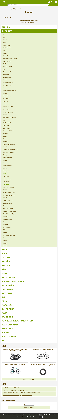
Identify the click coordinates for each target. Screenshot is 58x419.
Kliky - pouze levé (8, 208)
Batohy (5, 155)
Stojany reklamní (7, 66)
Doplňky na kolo (8, 277)
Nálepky (5, 216)
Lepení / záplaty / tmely (9, 90)
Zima (3, 341)
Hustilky (5, 160)
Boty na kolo (7, 293)
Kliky (4, 42)
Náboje (5, 93)
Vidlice (5, 104)
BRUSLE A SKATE (7, 329)
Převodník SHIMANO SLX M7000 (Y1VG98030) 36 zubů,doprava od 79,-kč (43, 365)
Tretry (4, 69)
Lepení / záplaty (7, 165)
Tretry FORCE (6, 125)
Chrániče (5, 80)
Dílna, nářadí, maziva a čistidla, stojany (17, 321)
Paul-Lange (6, 257)
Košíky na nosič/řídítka (9, 211)
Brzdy (4, 34)
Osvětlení (5, 224)
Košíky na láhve (7, 48)
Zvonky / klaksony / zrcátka (10, 149)
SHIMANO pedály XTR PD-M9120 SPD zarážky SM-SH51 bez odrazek (15, 350)
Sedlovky (5, 141)
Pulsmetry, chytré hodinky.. (10, 117)
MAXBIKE (5, 249)
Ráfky (4, 120)
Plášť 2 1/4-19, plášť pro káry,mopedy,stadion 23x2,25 (16, 390)
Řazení (5, 232)
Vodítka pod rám (7, 147)
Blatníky (5, 246)
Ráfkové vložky (7, 61)
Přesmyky (6, 56)
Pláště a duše (7, 305)
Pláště (5, 243)
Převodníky (6, 139)
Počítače (5, 114)
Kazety (5, 39)
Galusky (5, 136)
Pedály (5, 240)
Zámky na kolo (7, 128)
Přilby (4, 173)
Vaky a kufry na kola (10, 325)
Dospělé (6, 176)
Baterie (5, 238)
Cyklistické (7, 181)
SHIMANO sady (7, 227)
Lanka (4, 163)
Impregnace (6, 206)
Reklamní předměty (8, 187)
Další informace (33, 416)
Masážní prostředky (8, 214)
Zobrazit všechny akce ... (29, 379)
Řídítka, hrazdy (7, 122)
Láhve (4, 88)
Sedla (4, 64)
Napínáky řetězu (7, 219)
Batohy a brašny (7, 157)
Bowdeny (5, 133)
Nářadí (5, 168)
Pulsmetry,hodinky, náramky (10, 58)
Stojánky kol (6, 98)
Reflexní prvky (7, 96)
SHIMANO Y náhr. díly (9, 235)
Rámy (4, 230)
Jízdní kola (6, 27)
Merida (4, 253)
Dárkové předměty (9, 337)
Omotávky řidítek (8, 112)
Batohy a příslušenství (9, 131)
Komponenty (7, 31)
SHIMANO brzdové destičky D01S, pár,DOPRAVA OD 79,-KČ (17, 395)
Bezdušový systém (8, 106)
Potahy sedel (6, 171)
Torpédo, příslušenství (9, 144)
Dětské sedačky (7, 203)
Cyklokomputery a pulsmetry (13, 281)
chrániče (5, 333)
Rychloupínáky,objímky (9, 195)
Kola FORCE (6, 45)
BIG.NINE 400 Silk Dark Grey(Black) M (43, 349)
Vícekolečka (6, 74)
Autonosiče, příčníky (8, 152)
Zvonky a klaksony (8, 200)
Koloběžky (6, 261)
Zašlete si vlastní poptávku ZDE (29, 22)
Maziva (5, 50)
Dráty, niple (6, 109)
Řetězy (5, 189)
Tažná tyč (5, 101)
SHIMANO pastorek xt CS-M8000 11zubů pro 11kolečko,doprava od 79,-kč (21, 392)
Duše (4, 37)
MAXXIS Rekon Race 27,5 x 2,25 (11, 388)
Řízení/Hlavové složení (9, 192)
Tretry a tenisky (7, 72)
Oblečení (5, 222)
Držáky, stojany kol (8, 82)
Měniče (5, 53)
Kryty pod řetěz (7, 85)
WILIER (5, 197)
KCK (3, 297)
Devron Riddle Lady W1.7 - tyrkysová (15, 364)
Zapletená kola (7, 77)
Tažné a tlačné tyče (9, 289)
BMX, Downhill (8, 179)
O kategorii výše (7, 17)
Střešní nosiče (7, 317)
